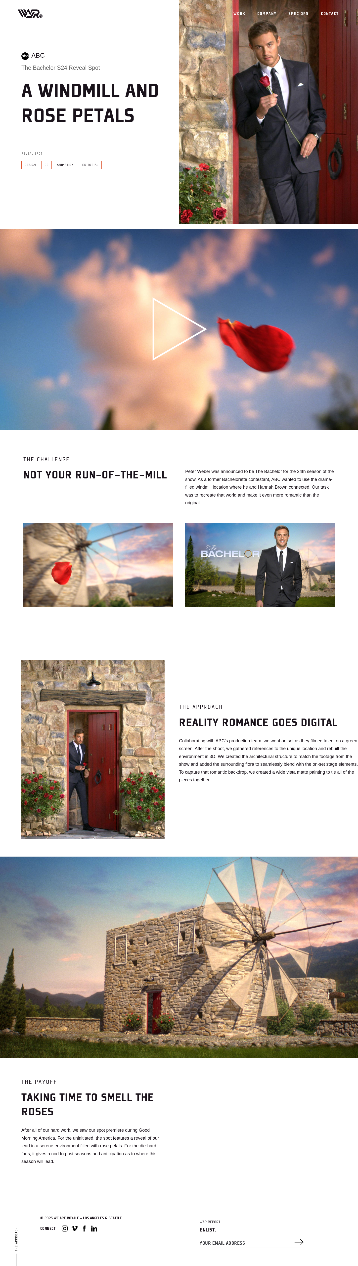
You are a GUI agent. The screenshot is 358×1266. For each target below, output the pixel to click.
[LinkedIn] (94, 1228)
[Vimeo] (75, 1228)
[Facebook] (84, 1228)
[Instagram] (65, 1228)
